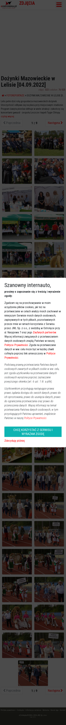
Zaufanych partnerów (44, 332)
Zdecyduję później (14, 440)
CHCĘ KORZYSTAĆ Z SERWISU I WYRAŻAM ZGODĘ (33, 432)
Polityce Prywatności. (35, 418)
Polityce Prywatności (16, 345)
